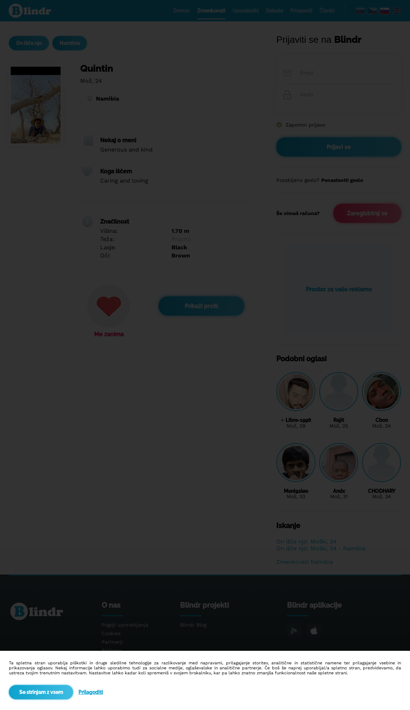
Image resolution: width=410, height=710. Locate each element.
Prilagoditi (90, 692)
